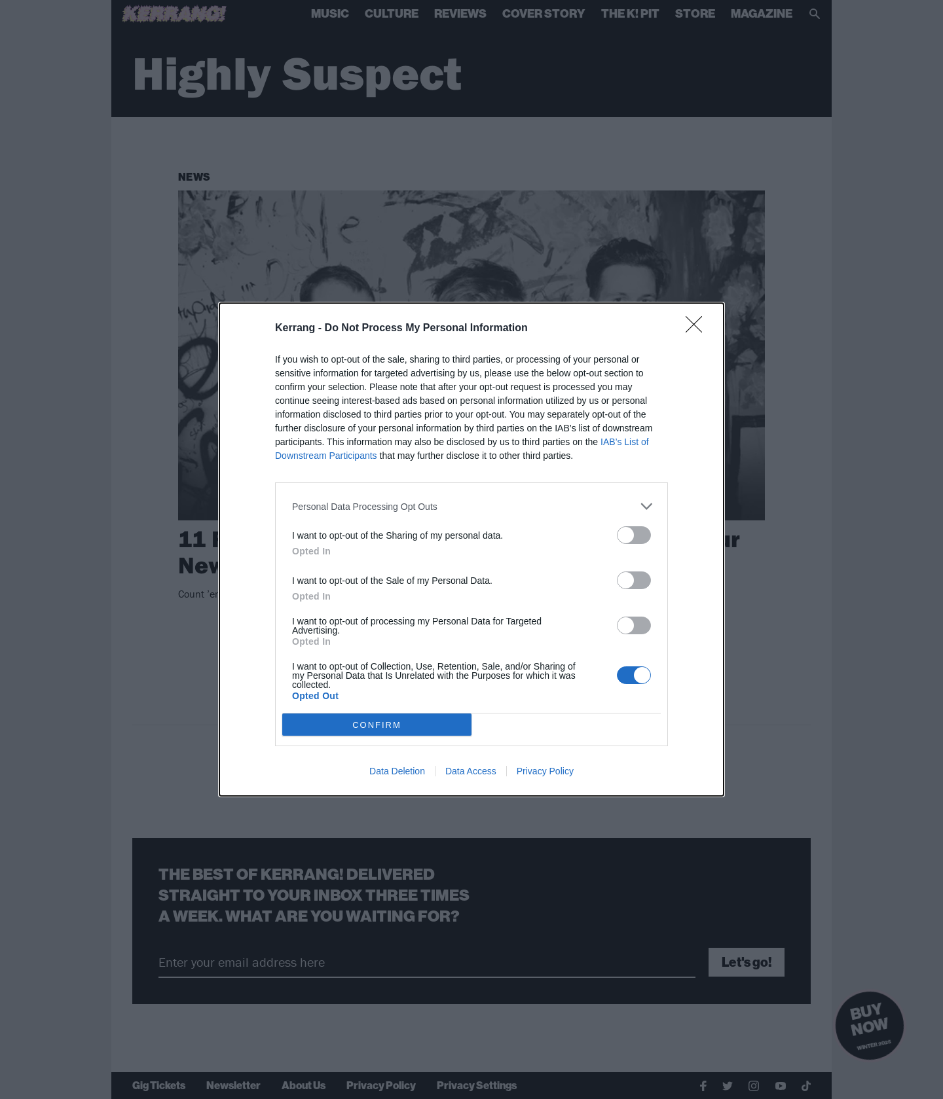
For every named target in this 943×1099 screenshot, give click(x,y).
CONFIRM (376, 725)
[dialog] (471, 549)
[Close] (698, 328)
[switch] (634, 535)
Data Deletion (397, 771)
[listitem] (471, 506)
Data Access (470, 771)
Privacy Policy (545, 771)
